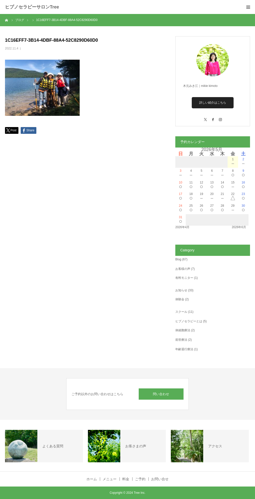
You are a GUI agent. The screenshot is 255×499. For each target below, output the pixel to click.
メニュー (110, 479)
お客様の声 (182, 269)
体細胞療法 (182, 330)
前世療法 (181, 339)
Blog (178, 259)
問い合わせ (161, 394)
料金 (125, 479)
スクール (181, 312)
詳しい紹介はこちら (212, 102)
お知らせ (181, 290)
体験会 (179, 299)
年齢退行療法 (184, 349)
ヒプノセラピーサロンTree (32, 7)
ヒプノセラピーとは (188, 321)
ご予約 (140, 479)
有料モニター (184, 278)
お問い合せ (160, 479)
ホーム (91, 479)
